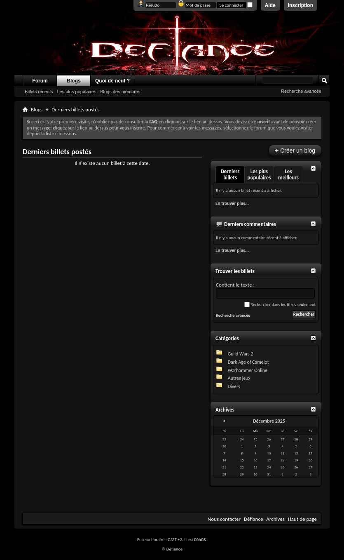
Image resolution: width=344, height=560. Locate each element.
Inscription (300, 5)
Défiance (253, 519)
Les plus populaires (76, 91)
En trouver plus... (232, 203)
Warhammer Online (247, 370)
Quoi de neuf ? (112, 81)
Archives (275, 519)
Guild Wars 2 (240, 354)
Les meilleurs (288, 174)
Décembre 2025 (269, 421)
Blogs (73, 81)
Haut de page (302, 519)
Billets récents (39, 91)
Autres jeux (239, 378)
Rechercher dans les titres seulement (280, 304)
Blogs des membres (120, 91)
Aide (270, 5)
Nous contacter (224, 519)
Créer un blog (295, 150)
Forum (39, 81)
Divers (234, 386)
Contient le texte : (265, 290)
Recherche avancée (301, 91)
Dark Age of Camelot (248, 362)
